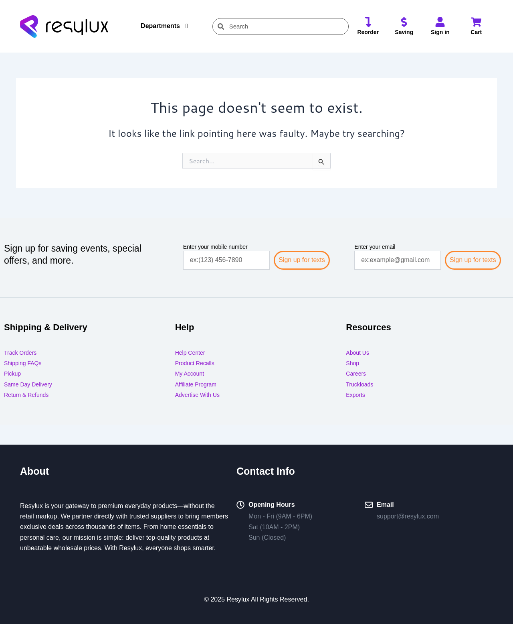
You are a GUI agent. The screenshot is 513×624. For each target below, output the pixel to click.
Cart (476, 32)
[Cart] (476, 22)
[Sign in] (440, 22)
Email (385, 504)
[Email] (369, 505)
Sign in (440, 32)
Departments (160, 25)
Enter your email (374, 247)
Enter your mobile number (215, 247)
